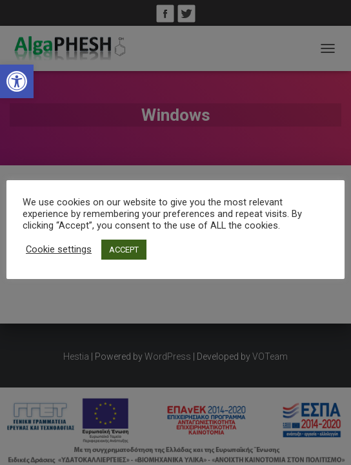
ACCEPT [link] (124, 249)
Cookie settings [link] (59, 249)
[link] (17, 81)
